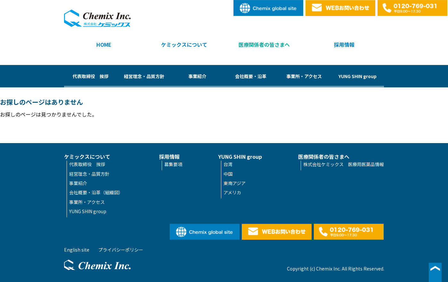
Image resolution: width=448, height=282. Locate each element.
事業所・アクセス (304, 76)
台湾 (228, 164)
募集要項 (173, 164)
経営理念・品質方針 (144, 76)
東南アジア (235, 183)
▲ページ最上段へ (435, 272)
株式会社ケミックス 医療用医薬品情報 (343, 164)
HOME (103, 44)
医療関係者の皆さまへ (264, 44)
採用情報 (344, 44)
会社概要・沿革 (250, 76)
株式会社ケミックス (97, 18)
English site (268, 8)
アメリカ (232, 192)
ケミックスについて (184, 44)
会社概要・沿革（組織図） (96, 192)
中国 (228, 174)
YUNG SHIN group (357, 76)
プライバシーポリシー (120, 249)
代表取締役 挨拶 (91, 76)
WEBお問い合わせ (340, 8)
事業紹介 (197, 76)
